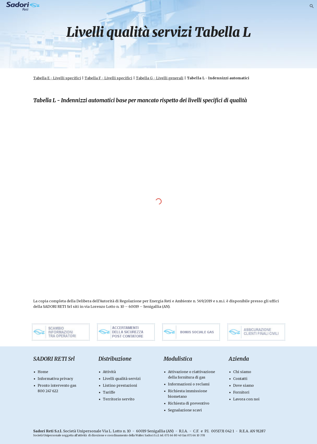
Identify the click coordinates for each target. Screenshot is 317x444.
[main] (158, 34)
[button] (311, 6)
